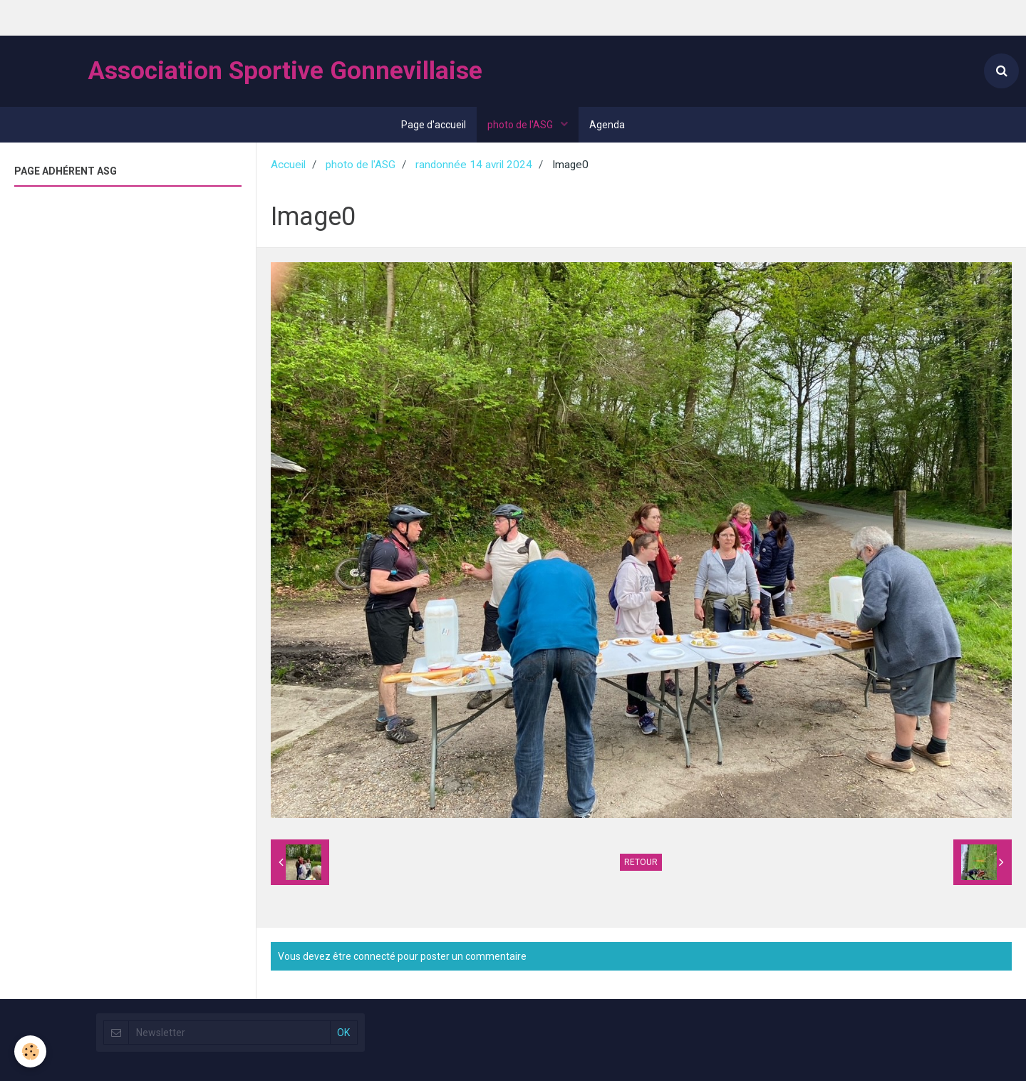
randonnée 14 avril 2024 (473, 164)
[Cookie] (30, 1051)
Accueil (288, 164)
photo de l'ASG (521, 124)
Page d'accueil (433, 124)
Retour (641, 862)
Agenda (607, 124)
